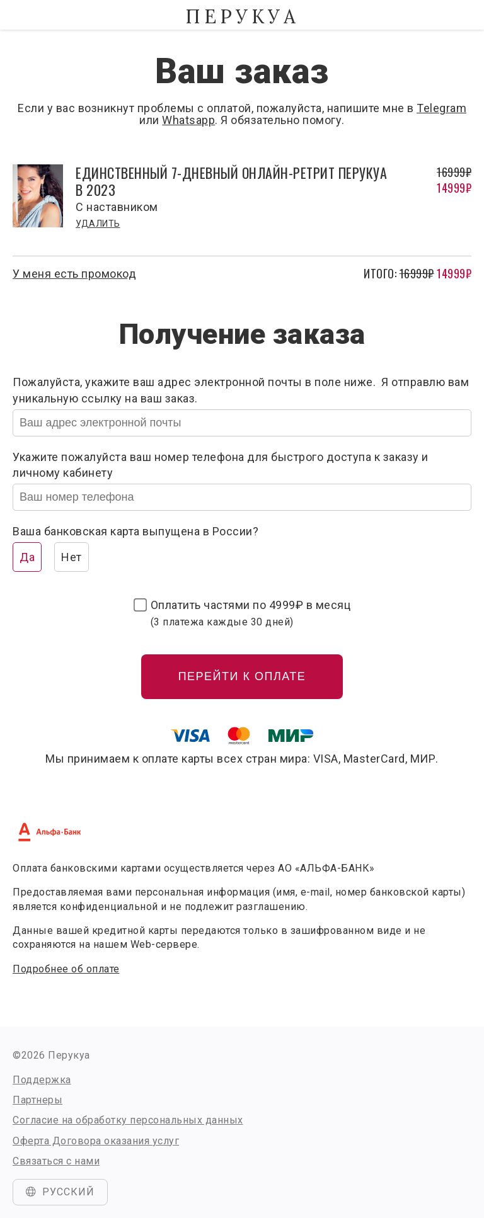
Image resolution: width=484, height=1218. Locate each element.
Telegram (441, 108)
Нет (71, 557)
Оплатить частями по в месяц (251, 612)
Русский (60, 1192)
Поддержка (42, 1080)
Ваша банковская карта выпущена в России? (135, 531)
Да (27, 557)
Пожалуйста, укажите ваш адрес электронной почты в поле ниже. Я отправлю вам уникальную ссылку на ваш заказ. (241, 389)
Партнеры (37, 1100)
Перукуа (242, 16)
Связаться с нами (56, 1161)
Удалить (98, 224)
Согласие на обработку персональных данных (128, 1120)
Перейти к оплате (242, 676)
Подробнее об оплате (66, 969)
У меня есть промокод (74, 273)
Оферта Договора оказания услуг (96, 1141)
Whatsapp (188, 120)
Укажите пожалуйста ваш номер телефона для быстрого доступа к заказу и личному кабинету (221, 464)
